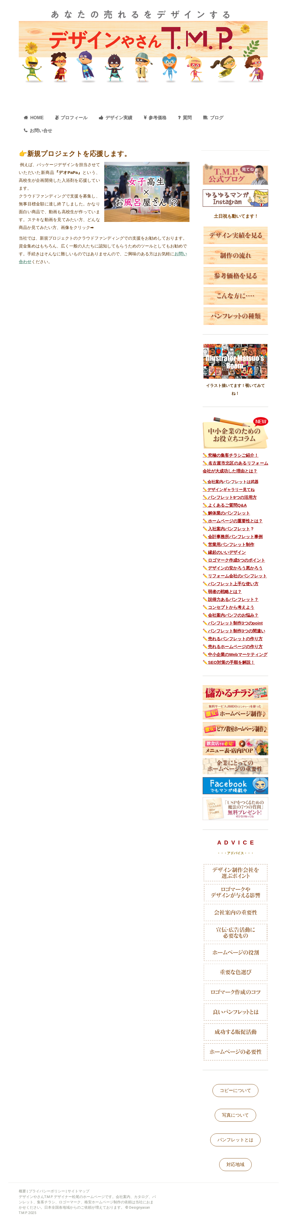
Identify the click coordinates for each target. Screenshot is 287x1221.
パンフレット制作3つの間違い (236, 630)
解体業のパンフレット (229, 513)
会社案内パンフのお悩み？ (233, 615)
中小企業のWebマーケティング (237, 654)
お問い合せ (41, 130)
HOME (37, 117)
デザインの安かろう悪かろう (235, 568)
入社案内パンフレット (229, 528)
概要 (22, 1191)
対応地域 (235, 1164)
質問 (187, 117)
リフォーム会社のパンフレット (237, 575)
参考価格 (157, 117)
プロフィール (74, 117)
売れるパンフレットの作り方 (235, 638)
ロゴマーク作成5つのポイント (236, 560)
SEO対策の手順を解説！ (231, 662)
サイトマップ (78, 1191)
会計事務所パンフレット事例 (235, 536)
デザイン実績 (118, 117)
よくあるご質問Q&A (227, 505)
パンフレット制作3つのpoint (235, 623)
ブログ (216, 117)
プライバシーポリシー (47, 1191)
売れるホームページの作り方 (235, 646)
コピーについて (235, 1090)
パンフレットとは (235, 1139)
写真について (235, 1115)
